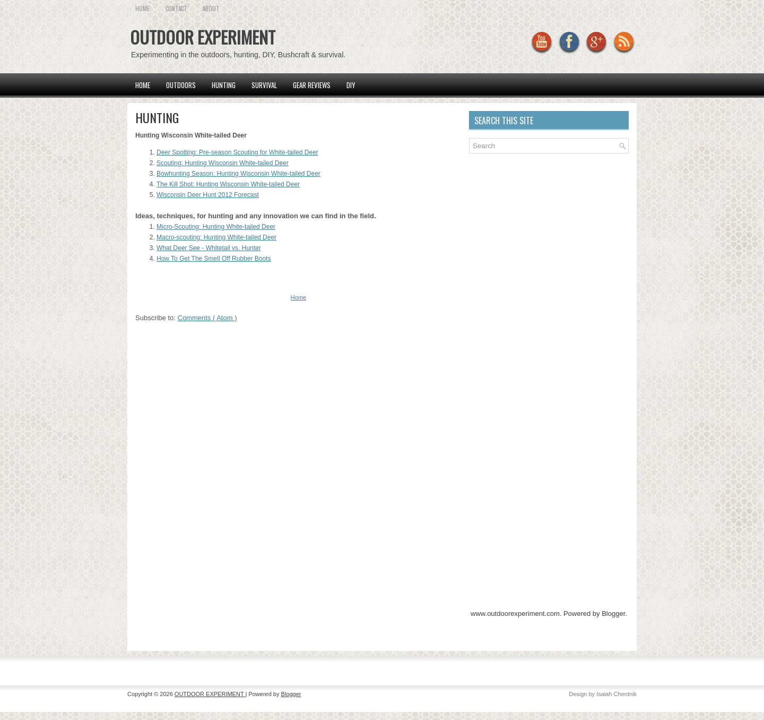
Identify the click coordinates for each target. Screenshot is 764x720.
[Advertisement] (548, 233)
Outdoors (181, 85)
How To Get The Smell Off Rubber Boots (214, 258)
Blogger (613, 614)
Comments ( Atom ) (207, 318)
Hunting (224, 85)
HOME (142, 8)
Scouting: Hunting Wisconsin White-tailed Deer (223, 163)
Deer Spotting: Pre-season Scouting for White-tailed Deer (237, 152)
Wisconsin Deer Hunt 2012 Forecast (208, 195)
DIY (350, 85)
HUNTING (157, 117)
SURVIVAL (264, 85)
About (211, 8)
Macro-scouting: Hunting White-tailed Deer (216, 237)
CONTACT (176, 8)
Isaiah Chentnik (616, 694)
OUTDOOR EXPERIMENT (202, 36)
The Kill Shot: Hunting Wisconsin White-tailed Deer (228, 184)
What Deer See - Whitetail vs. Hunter (209, 248)
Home (142, 85)
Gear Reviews (312, 85)
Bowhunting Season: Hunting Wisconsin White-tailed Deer (238, 173)
